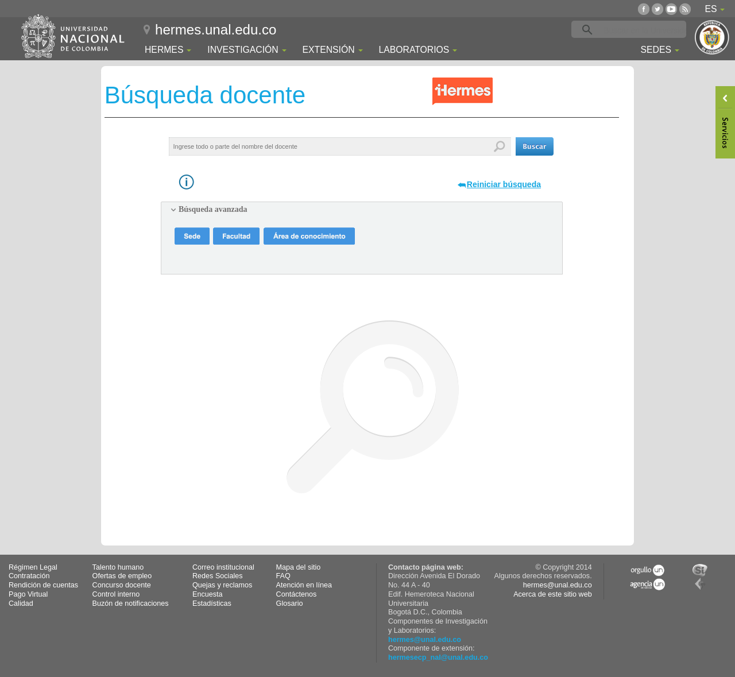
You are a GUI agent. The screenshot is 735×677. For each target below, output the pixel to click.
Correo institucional (223, 567)
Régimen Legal (33, 567)
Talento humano (118, 567)
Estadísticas (211, 603)
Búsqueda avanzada (213, 209)
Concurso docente (121, 585)
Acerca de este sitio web (552, 594)
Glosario (289, 603)
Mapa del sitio (298, 567)
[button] (535, 146)
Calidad (21, 603)
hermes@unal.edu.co (424, 640)
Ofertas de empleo (122, 576)
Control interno (116, 594)
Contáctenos (296, 594)
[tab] (362, 210)
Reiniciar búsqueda (504, 184)
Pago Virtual (28, 594)
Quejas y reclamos (222, 585)
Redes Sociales (217, 576)
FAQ (283, 576)
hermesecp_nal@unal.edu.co (438, 657)
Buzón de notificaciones (130, 603)
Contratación (29, 576)
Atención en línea (304, 585)
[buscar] (647, 30)
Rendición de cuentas (43, 585)
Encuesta (207, 594)
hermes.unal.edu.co (215, 29)
